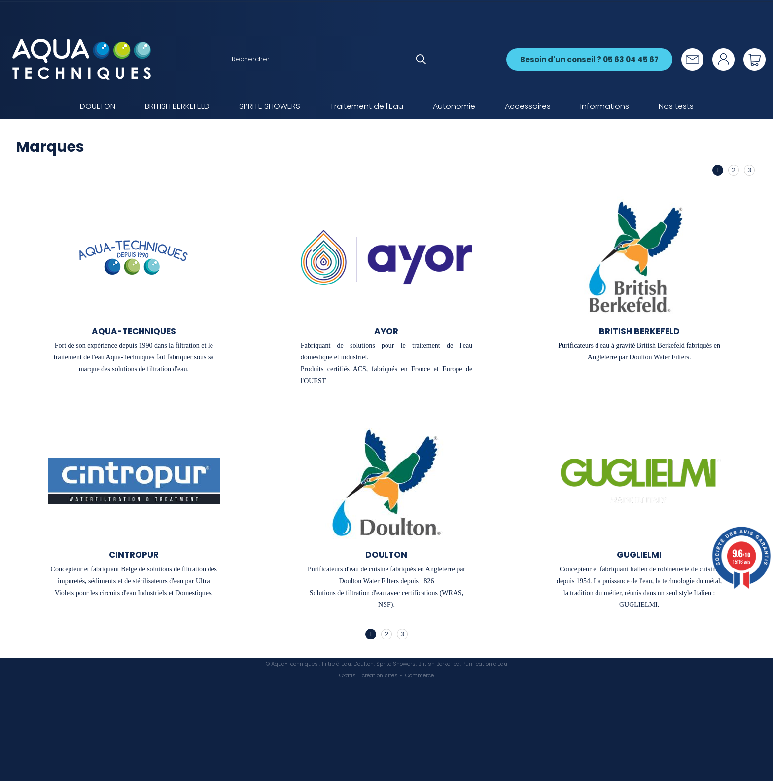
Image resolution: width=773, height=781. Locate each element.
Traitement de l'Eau (366, 106)
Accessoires (528, 106)
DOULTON (97, 106)
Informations (604, 106)
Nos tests (676, 106)
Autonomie (454, 106)
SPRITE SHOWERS (269, 106)
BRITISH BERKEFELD (177, 106)
